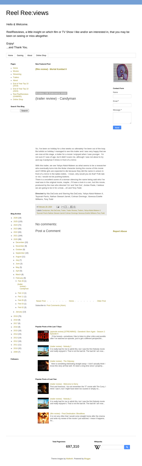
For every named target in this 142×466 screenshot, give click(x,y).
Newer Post (41, 301)
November (20, 246)
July (18, 260)
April (18, 271)
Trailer (63, 210)
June (18, 264)
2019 (16, 316)
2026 (16, 218)
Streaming (17, 74)
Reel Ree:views (27, 12)
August (19, 257)
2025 (16, 221)
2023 (16, 229)
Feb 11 (21, 297)
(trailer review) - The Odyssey (62, 361)
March (18, 274)
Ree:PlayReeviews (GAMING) (20, 95)
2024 (16, 225)
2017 (16, 323)
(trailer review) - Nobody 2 (60, 346)
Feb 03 (21, 304)
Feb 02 (21, 307)
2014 (16, 334)
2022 (16, 232)
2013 (16, 338)
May (18, 267)
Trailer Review (72, 210)
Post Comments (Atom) (56, 305)
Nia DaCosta (55, 210)
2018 (16, 320)
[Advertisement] (71, 82)
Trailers (80, 210)
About (29, 55)
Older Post (101, 301)
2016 (16, 327)
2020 (16, 239)
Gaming (20, 55)
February (20, 278)
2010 (16, 348)
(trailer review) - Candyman (23, 286)
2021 (16, 236)
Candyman (46, 210)
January (19, 312)
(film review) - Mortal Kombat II (51, 69)
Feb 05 (21, 300)
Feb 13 (21, 293)
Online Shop (41, 55)
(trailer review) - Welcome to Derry (64, 384)
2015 (16, 331)
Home (10, 55)
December (20, 242)
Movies (16, 71)
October (19, 249)
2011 (16, 345)
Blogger (87, 459)
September (20, 253)
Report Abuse (120, 231)
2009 (16, 352)
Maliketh (69, 459)
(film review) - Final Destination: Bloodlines (67, 414)
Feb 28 (21, 281)
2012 (16, 341)
